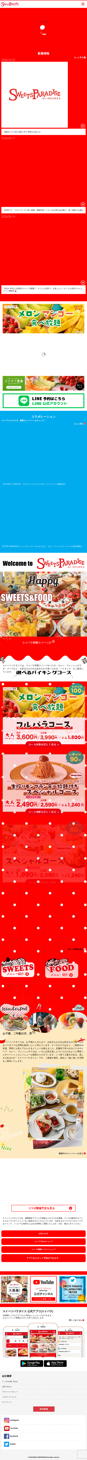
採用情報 (44, 1409)
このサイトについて (9, 1397)
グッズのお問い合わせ (10, 1381)
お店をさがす (43, 1233)
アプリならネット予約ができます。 (43, 1258)
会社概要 (7, 1376)
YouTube (11, 1428)
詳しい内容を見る (75, 949)
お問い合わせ (7, 1387)
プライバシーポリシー (10, 1392)
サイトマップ (7, 1402)
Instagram (11, 1420)
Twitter (10, 1444)
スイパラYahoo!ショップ (43, 1241)
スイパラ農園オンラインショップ (43, 1249)
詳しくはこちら (75, 1320)
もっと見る (78, 57)
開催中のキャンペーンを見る (71, 1153)
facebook (11, 1436)
